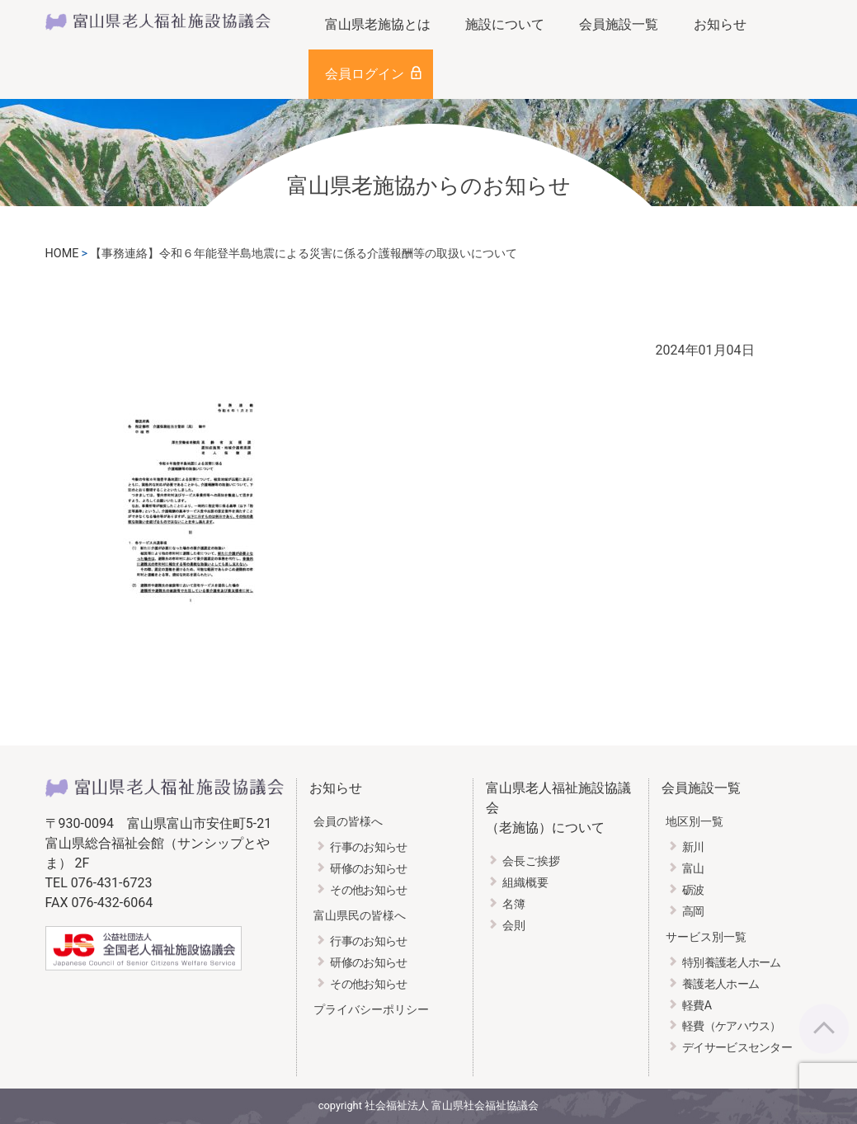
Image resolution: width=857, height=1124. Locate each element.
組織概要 (525, 883)
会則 (513, 926)
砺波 (693, 890)
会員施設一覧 (618, 24)
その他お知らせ (368, 890)
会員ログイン (364, 74)
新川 (693, 847)
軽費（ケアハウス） (731, 1026)
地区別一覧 (694, 822)
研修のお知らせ (368, 869)
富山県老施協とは (378, 24)
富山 (693, 869)
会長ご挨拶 (531, 861)
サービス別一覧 (706, 937)
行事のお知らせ (368, 847)
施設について (504, 24)
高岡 (693, 912)
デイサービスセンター (737, 1048)
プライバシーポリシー (371, 1010)
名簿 (513, 904)
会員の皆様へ (348, 822)
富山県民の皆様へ (359, 916)
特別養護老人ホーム (731, 963)
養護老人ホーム (720, 984)
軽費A (696, 1006)
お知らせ (720, 24)
